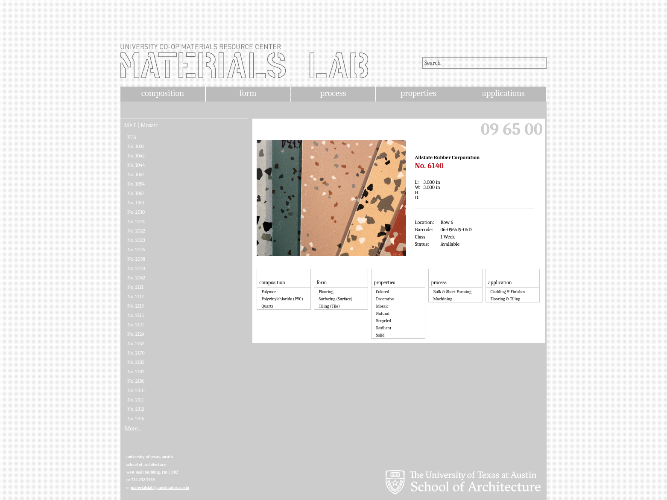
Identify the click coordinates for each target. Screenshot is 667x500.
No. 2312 (135, 409)
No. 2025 (136, 250)
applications (503, 93)
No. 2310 (136, 390)
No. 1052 (136, 174)
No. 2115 (135, 315)
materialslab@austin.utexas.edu (160, 487)
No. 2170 (136, 353)
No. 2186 (135, 381)
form (248, 93)
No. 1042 (136, 156)
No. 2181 (135, 362)
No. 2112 (135, 296)
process (333, 93)
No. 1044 (136, 165)
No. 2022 (136, 231)
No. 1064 (136, 193)
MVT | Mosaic (141, 125)
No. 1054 (136, 184)
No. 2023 (136, 240)
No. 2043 (136, 268)
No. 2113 (135, 306)
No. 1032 (136, 146)
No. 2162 (135, 343)
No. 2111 (135, 287)
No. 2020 (136, 221)
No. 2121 (135, 325)
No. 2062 (136, 278)
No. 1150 (135, 203)
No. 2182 (135, 372)
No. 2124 (135, 334)
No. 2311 (135, 400)
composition (162, 93)
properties (418, 93)
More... (133, 429)
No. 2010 (136, 212)
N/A (131, 137)
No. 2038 (136, 259)
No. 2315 (135, 419)
